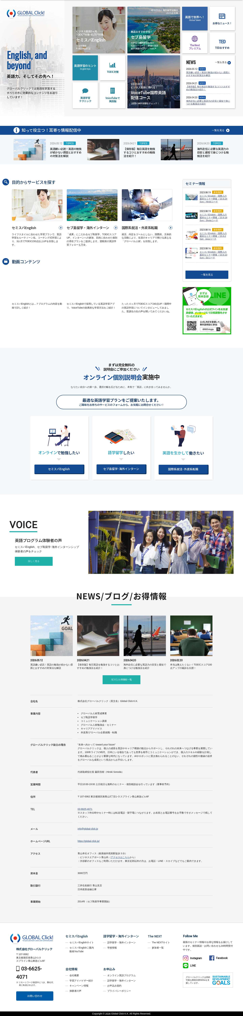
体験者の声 (75, 991)
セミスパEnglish (24, 227)
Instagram (192, 958)
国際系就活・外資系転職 (140, 227)
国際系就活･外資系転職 (183, 469)
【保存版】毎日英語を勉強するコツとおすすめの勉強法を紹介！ (208, 88)
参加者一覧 (158, 947)
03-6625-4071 (85, 809)
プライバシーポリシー (119, 991)
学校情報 (112, 947)
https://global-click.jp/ (89, 841)
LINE (189, 965)
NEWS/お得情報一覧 (121, 679)
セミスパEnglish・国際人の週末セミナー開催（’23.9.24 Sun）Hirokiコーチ (213, 199)
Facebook (218, 958)
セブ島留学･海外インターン (121, 469)
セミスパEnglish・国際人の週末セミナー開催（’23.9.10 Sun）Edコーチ (213, 255)
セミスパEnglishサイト (82, 942)
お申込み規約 (114, 985)
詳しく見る (33, 561)
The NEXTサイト (161, 942)
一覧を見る (221, 62)
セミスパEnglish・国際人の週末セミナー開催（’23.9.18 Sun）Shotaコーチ (213, 217)
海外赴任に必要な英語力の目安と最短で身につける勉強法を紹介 (208, 102)
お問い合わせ (34, 996)
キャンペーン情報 (79, 985)
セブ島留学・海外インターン (88, 227)
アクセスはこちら (120, 857)
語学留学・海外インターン (121, 942)
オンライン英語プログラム (121, 975)
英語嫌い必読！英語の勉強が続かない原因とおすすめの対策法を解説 (208, 74)
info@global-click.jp (88, 828)
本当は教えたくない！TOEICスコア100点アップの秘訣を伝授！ (191, 664)
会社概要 (74, 975)
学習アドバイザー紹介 (81, 980)
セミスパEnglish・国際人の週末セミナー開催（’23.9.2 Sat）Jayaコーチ (213, 236)
